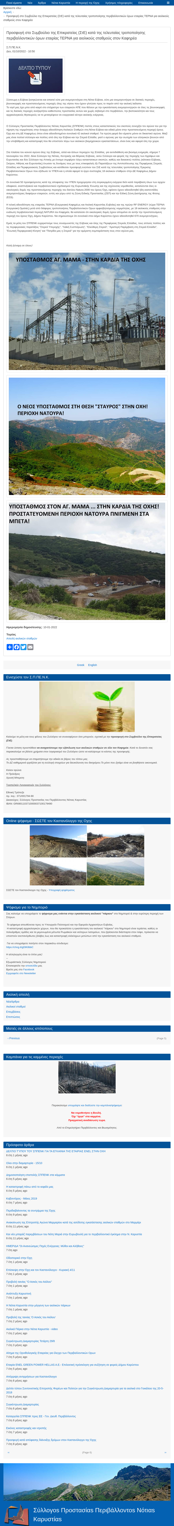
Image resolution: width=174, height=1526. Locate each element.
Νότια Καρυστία (61, 2)
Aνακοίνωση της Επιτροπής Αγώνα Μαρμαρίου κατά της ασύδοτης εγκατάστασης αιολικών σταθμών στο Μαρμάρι (73, 1222)
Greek (80, 665)
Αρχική (7, 12)
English (92, 665)
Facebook (28, 969)
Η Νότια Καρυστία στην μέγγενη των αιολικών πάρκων (38, 1305)
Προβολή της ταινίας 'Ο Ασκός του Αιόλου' (31, 1317)
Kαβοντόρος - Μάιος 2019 (21, 1198)
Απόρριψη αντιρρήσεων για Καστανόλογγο (31, 1376)
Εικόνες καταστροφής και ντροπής (26, 1428)
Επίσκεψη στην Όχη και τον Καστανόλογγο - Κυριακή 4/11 (40, 1269)
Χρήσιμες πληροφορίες (119, 2)
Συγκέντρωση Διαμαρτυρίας (22, 1404)
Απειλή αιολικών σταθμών (21, 638)
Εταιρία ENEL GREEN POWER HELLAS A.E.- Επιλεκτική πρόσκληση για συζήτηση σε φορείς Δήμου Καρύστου (72, 1364)
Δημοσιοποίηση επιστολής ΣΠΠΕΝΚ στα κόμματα (35, 1174)
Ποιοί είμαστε (14, 2)
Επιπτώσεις (13, 1016)
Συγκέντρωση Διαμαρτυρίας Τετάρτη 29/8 (30, 1341)
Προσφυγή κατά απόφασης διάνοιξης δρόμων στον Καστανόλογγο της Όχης (51, 1439)
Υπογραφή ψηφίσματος (62, 890)
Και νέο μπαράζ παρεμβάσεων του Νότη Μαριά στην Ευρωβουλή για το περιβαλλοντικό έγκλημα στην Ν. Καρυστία (74, 1234)
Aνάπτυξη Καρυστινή (18, 1293)
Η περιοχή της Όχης (88, 2)
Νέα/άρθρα (12, 1001)
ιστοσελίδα (31, 965)
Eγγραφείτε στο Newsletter (21, 973)
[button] (168, 2)
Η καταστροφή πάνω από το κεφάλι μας (29, 1186)
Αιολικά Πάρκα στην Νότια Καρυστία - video (32, 1329)
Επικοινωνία (145, 2)
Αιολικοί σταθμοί (16, 1006)
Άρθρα (42, 2)
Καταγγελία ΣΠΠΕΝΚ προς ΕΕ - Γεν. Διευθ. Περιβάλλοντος (41, 1416)
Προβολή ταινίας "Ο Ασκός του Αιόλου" (29, 1281)
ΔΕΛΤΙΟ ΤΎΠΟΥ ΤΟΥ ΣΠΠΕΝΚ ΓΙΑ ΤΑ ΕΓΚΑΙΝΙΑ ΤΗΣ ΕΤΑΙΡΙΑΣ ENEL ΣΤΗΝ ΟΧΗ (56, 1151)
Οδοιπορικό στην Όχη (19, 1257)
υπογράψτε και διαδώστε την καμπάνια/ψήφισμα (95, 1105)
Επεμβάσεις (13, 1011)
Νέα (30, 2)
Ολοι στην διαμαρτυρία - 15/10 (24, 1163)
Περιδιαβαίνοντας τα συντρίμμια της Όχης (31, 1210)
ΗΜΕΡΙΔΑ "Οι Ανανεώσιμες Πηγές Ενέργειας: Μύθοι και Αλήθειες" (45, 1246)
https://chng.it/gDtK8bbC (20, 947)
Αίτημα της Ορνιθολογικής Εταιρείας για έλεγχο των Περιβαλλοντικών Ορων (51, 1352)
